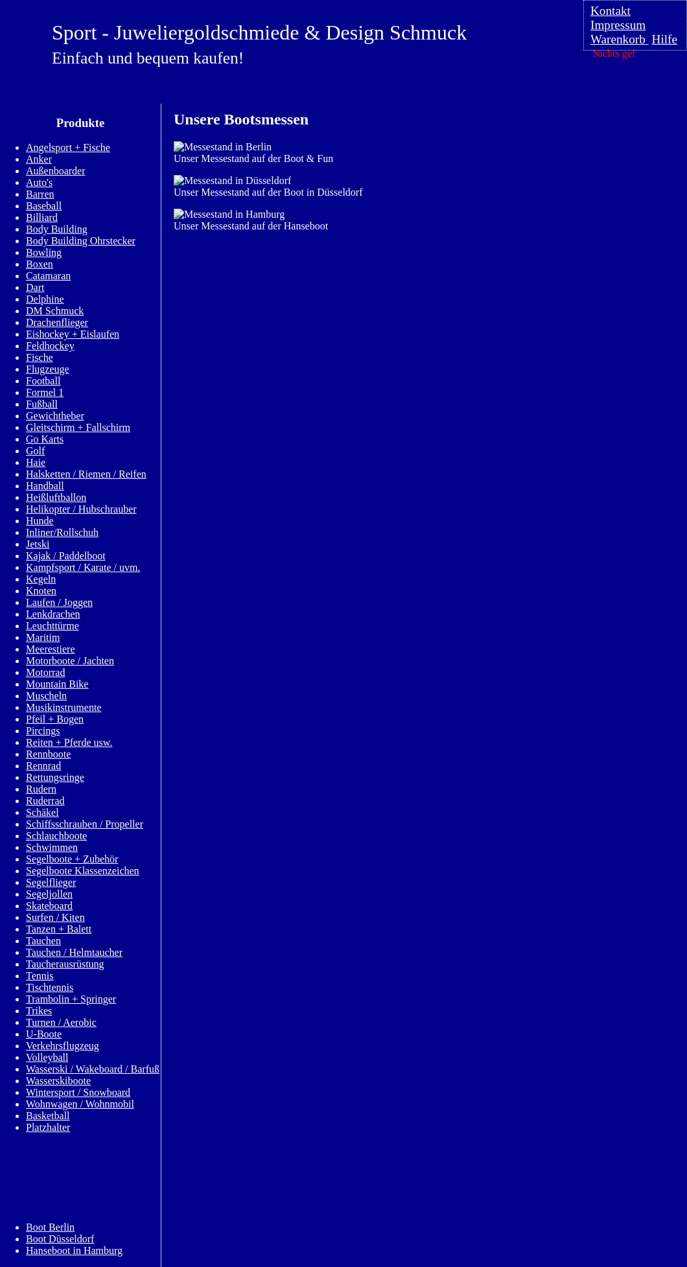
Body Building (56, 229)
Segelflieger (51, 882)
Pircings (43, 730)
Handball (45, 485)
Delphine (45, 299)
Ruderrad (45, 800)
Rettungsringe (55, 777)
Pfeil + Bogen (55, 719)
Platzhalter (48, 1127)
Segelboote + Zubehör (72, 859)
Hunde (40, 520)
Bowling (44, 252)
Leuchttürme (52, 625)
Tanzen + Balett (58, 929)
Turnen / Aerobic (61, 1022)
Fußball (42, 404)
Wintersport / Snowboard (78, 1092)
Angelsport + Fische (68, 147)
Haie (35, 462)
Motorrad (45, 672)
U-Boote (44, 1034)
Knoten (41, 590)
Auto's (39, 182)
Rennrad (43, 765)
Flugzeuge (47, 369)
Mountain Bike (57, 684)
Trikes (39, 1010)
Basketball (48, 1115)
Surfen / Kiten (55, 917)
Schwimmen (52, 847)
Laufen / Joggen (59, 602)
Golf (35, 450)
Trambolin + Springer (71, 999)
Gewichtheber (55, 415)
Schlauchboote (56, 835)
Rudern (41, 789)
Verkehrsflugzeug (62, 1045)
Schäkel (42, 812)
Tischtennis (49, 987)
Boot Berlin (50, 1227)
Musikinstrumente (63, 707)
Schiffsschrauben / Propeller (84, 824)
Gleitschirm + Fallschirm (78, 427)
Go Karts (45, 439)
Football (43, 380)
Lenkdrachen (53, 614)
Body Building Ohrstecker (80, 240)
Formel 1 (45, 392)
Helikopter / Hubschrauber (81, 509)
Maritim (43, 637)
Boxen (39, 264)
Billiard (42, 217)
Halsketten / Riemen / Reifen (86, 474)
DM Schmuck (55, 310)
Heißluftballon (56, 497)
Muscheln (46, 695)
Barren (40, 194)
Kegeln (41, 579)
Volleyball (47, 1057)
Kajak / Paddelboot (66, 555)
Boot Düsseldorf (60, 1238)
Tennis (39, 975)
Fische (39, 357)
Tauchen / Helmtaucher (74, 952)
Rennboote (48, 754)
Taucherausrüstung (65, 964)
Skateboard (49, 905)
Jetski (37, 544)
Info (31, 1176)
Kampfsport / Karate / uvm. (83, 567)
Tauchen (43, 940)
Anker (39, 159)
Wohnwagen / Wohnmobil (80, 1104)
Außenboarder (56, 170)
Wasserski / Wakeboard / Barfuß (92, 1069)
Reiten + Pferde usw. (69, 742)
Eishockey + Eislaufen (72, 334)
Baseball (44, 205)
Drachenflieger (57, 322)
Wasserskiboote (58, 1080)
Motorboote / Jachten (70, 660)
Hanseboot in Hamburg (74, 1250)
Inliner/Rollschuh (62, 532)
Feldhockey (50, 345)
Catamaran (48, 275)
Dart (35, 287)
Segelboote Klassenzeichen (82, 870)
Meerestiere (50, 649)
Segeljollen (49, 894)
